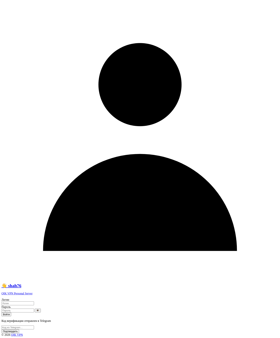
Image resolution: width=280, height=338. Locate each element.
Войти (6, 314)
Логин (5, 299)
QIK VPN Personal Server (17, 293)
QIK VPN (17, 334)
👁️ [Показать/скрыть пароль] (37, 310)
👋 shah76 (11, 285)
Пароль (6, 306)
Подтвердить (10, 331)
